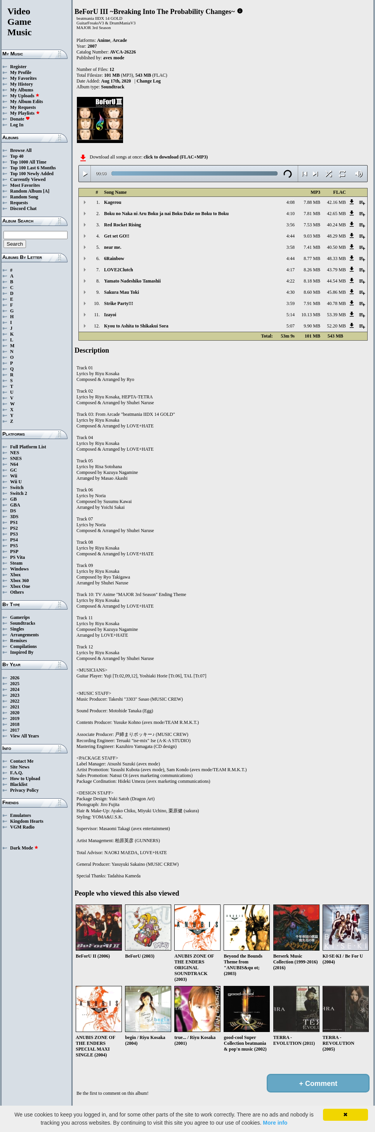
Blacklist (19, 784)
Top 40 (17, 156)
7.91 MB (312, 303)
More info (275, 1123)
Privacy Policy (24, 790)
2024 (14, 689)
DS (13, 510)
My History (21, 84)
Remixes (18, 640)
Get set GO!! (116, 236)
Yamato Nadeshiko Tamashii (132, 281)
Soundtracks (22, 623)
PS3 (14, 534)
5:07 (290, 326)
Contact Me (21, 761)
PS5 (14, 545)
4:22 (290, 281)
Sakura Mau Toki (121, 292)
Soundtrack (112, 87)
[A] (46, 191)
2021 (14, 707)
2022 (14, 701)
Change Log (149, 81)
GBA (15, 505)
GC (13, 470)
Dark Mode (24, 848)
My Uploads (25, 95)
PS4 (14, 540)
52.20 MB (336, 326)
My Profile (20, 72)
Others (17, 592)
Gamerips (20, 617)
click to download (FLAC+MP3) (176, 157)
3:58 (290, 247)
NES (14, 452)
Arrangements (24, 635)
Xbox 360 (19, 580)
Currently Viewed (27, 179)
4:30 (290, 292)
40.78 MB (336, 303)
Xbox (15, 574)
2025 (14, 683)
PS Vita (17, 557)
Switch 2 (18, 493)
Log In (16, 125)
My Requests (23, 107)
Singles (17, 629)
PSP (14, 551)
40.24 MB (336, 224)
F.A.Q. (16, 772)
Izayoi (110, 314)
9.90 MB (312, 326)
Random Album (26, 191)
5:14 (290, 314)
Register (18, 66)
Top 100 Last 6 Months (33, 168)
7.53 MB (312, 224)
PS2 (14, 528)
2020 (14, 712)
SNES (16, 458)
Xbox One (20, 586)
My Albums (21, 90)
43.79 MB (336, 269)
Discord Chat (23, 208)
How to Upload (25, 778)
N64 (14, 464)
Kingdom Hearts (26, 821)
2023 (14, 695)
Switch (17, 487)
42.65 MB (336, 213)
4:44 (290, 236)
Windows (19, 569)
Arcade (120, 40)
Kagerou (112, 202)
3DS (14, 516)
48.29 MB (336, 236)
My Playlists (25, 113)
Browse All (20, 150)
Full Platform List (28, 447)
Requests (19, 202)
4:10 (290, 213)
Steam (16, 563)
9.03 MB (312, 236)
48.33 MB (336, 258)
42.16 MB (336, 202)
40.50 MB (336, 247)
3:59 (290, 303)
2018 (14, 724)
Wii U (16, 481)
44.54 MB (336, 281)
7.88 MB (312, 202)
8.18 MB (312, 281)
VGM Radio (22, 827)
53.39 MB (336, 314)
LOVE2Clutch (118, 269)
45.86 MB (336, 292)
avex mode (113, 57)
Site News (20, 767)
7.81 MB (312, 213)
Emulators (20, 815)
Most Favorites (25, 185)
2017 (14, 730)
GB (13, 499)
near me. (112, 247)
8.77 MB (312, 258)
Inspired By (21, 652)
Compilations (23, 646)
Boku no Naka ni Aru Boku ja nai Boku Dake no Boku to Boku (166, 213)
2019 (14, 718)
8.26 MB (312, 269)
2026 (14, 678)
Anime (103, 40)
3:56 (290, 224)
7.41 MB (312, 247)
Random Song (24, 197)
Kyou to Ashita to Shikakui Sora (136, 326)
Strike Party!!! (118, 303)
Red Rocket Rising (122, 224)
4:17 (290, 269)
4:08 (290, 202)
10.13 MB (310, 314)
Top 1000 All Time (28, 162)
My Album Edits (26, 101)
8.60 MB (312, 292)
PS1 (14, 522)
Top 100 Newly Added (32, 173)
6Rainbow (114, 258)
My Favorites (23, 78)
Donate (20, 119)
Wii (13, 476)
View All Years (24, 736)
